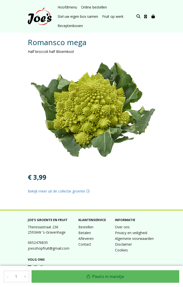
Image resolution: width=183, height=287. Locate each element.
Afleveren (86, 238)
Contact (84, 244)
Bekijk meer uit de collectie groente (59, 191)
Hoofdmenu (67, 7)
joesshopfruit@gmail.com (48, 248)
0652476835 (38, 242)
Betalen (84, 232)
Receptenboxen (70, 25)
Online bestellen (94, 7)
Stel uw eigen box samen (78, 16)
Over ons (122, 227)
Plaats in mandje (105, 276)
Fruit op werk (112, 16)
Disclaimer (123, 244)
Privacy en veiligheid (131, 232)
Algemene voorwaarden (134, 238)
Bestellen (85, 227)
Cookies (121, 250)
